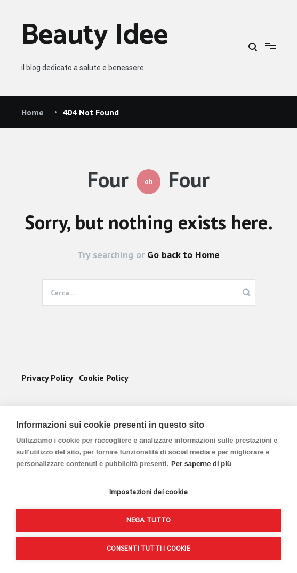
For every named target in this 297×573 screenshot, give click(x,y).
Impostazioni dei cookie (148, 491)
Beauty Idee (94, 36)
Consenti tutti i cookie (148, 548)
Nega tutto (148, 520)
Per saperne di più (201, 464)
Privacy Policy (47, 377)
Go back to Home (183, 254)
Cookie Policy (104, 377)
